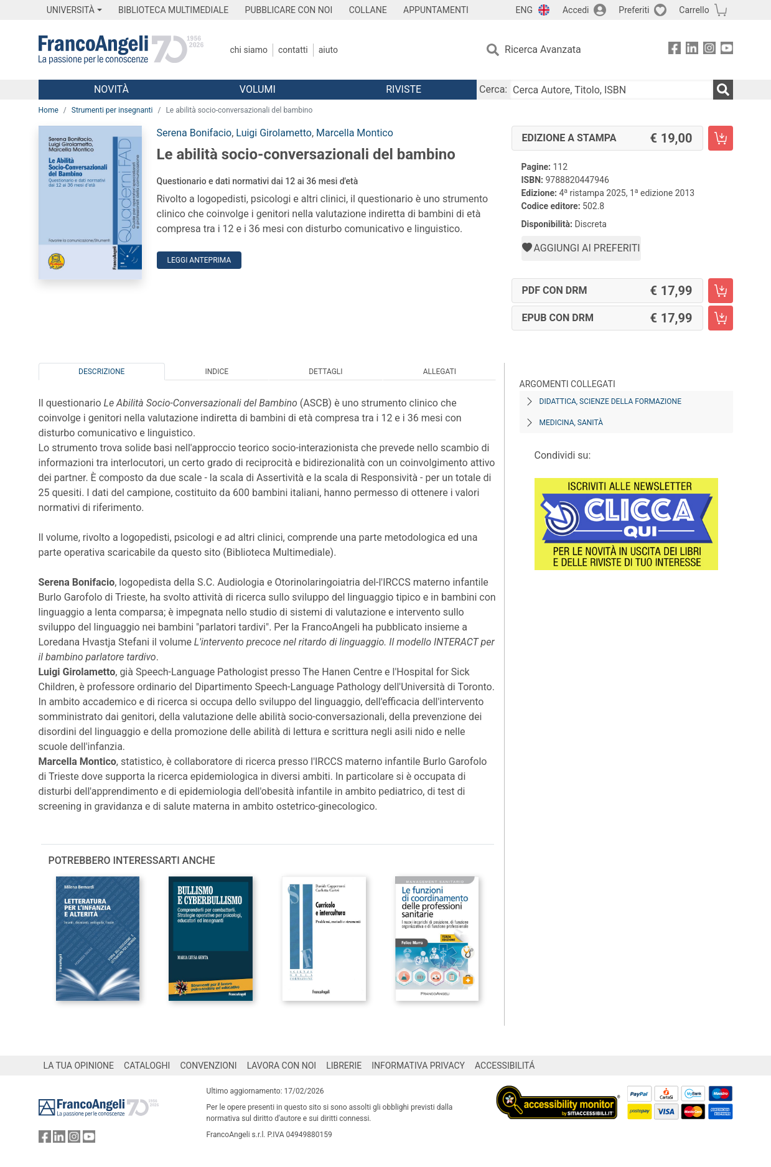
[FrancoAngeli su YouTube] (727, 50)
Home (48, 110)
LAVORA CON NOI (282, 1066)
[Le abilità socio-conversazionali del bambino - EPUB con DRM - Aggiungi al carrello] (720, 318)
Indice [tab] (217, 371)
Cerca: (493, 89)
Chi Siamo (249, 50)
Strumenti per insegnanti (112, 110)
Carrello (694, 10)
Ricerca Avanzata (543, 49)
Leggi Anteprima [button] (199, 260)
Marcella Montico (354, 133)
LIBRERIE (344, 1066)
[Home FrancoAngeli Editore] (121, 49)
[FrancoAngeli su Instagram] (709, 50)
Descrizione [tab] (101, 371)
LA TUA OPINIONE (79, 1066)
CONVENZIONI (208, 1066)
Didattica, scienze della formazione (611, 401)
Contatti (293, 50)
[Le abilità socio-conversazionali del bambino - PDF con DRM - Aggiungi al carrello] (720, 290)
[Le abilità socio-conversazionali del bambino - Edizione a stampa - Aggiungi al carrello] (720, 138)
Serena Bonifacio (194, 133)
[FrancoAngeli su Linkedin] (692, 50)
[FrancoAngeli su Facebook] (674, 50)
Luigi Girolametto (274, 133)
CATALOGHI (147, 1066)
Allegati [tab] (439, 371)
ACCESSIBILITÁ (505, 1066)
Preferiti (634, 10)
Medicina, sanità (571, 422)
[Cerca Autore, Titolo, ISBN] (611, 90)
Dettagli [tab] (325, 371)
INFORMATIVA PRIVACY (418, 1066)
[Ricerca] (723, 90)
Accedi (576, 10)
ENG (524, 10)
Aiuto (328, 50)
